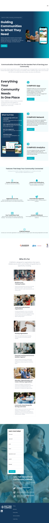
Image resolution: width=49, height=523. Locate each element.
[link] (6, 2)
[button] (46, 520)
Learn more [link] (4, 39)
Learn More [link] (30, 92)
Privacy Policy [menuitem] (15, 505)
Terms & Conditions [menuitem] (16, 509)
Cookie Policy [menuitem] (15, 512)
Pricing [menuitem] (14, 499)
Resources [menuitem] (15, 502)
